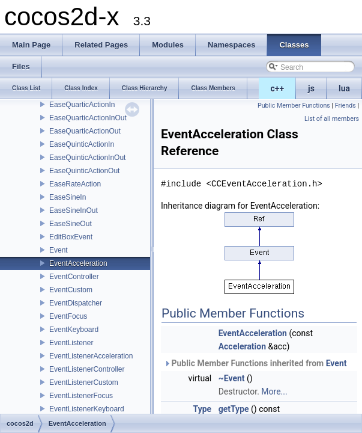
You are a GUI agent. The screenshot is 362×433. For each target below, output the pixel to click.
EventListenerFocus (81, 396)
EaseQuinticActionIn (81, 144)
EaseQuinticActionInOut (87, 157)
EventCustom (70, 290)
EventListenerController (86, 369)
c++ (278, 88)
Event (58, 250)
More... (274, 391)
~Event (232, 378)
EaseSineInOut (73, 210)
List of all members (331, 119)
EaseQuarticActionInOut (88, 118)
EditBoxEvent (70, 237)
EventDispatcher (75, 303)
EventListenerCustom (83, 382)
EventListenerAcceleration (91, 356)
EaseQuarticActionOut (85, 131)
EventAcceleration (78, 263)
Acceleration (242, 346)
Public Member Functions (294, 105)
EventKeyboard (73, 329)
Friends (345, 105)
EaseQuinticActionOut (84, 171)
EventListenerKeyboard (86, 409)
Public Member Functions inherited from (255, 363)
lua (344, 88)
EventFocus (68, 316)
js (311, 88)
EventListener (71, 343)
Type (202, 409)
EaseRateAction (75, 184)
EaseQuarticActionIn (82, 104)
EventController (74, 276)
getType (234, 409)
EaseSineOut (70, 224)
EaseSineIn (67, 197)
